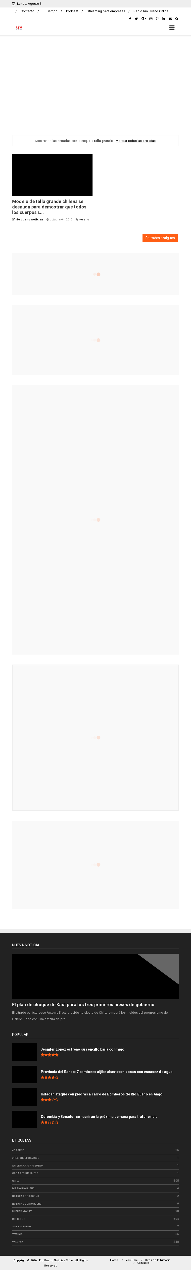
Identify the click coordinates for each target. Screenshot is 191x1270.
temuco (17, 1234)
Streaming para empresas (106, 11)
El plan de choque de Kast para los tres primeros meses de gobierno (83, 1004)
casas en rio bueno (25, 1173)
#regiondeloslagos (25, 1158)
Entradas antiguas (160, 238)
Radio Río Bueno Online (151, 11)
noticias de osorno (25, 1196)
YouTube (132, 1260)
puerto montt (22, 1211)
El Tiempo (50, 11)
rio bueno (18, 1219)
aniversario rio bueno (27, 1165)
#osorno (18, 1150)
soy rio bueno (21, 1226)
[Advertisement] (95, 80)
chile (15, 1180)
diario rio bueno (23, 1188)
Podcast (72, 11)
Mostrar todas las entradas (136, 141)
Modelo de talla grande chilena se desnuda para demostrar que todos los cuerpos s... (49, 207)
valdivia (18, 1242)
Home (114, 1260)
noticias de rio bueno (27, 1203)
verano (84, 219)
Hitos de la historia (157, 1260)
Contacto (27, 11)
